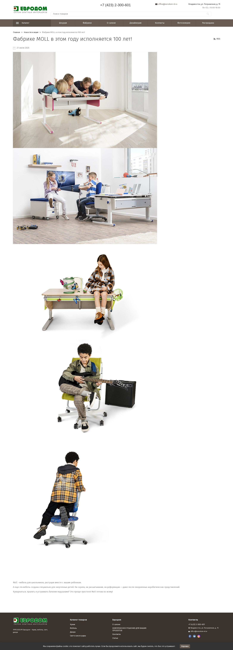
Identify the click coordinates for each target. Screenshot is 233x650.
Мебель (73, 628)
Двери (72, 632)
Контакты (159, 23)
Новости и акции (31, 32)
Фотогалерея (183, 23)
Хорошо (185, 646)
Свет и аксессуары (78, 636)
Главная (16, 32)
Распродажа (208, 23)
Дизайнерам (135, 23)
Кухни (72, 624)
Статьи (115, 638)
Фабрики (87, 23)
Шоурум (63, 23)
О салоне (111, 23)
